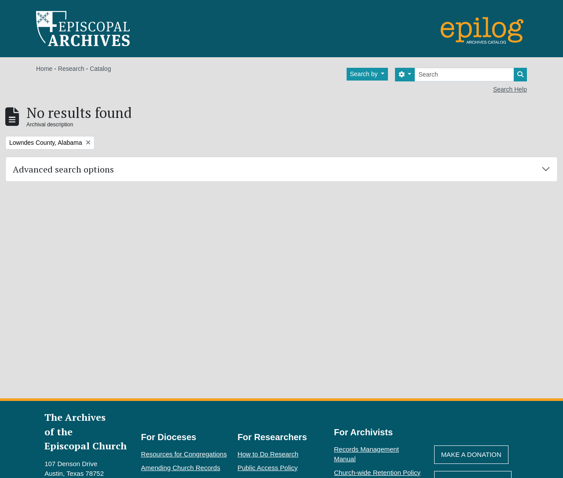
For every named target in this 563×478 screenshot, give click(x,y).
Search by (365, 73)
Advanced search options (63, 169)
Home (44, 68)
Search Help (510, 89)
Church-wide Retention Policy (377, 472)
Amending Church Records (180, 467)
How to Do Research (268, 454)
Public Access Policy (268, 467)
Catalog (100, 68)
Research (71, 68)
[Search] (464, 74)
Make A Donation (471, 454)
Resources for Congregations (184, 454)
